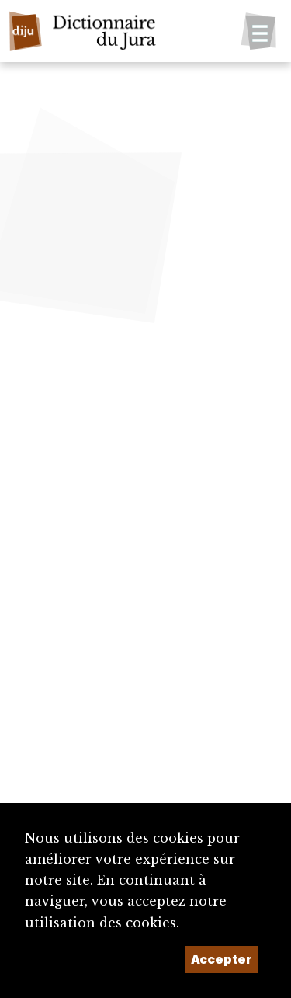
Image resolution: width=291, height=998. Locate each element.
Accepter (221, 959)
